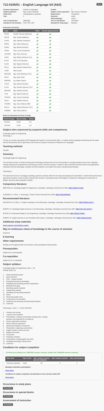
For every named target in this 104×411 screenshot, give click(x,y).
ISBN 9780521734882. (77, 213)
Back (99, 4)
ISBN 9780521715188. (76, 188)
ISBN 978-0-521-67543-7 (84, 209)
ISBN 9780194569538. (63, 195)
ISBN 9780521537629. (84, 218)
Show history (9, 370)
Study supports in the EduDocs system (16, 225)
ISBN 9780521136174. (86, 202)
